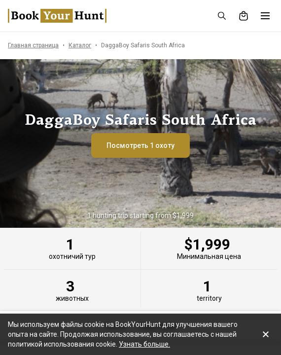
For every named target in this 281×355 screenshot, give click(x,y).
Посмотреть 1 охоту (140, 145)
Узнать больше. (144, 344)
